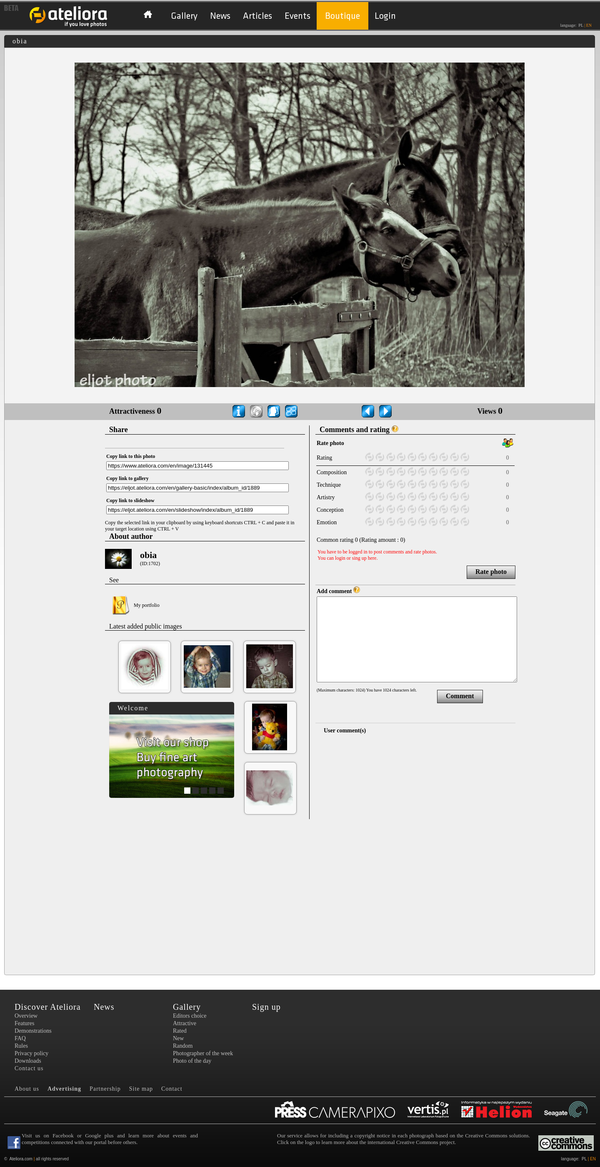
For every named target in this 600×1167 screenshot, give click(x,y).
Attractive (184, 1023)
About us (27, 1089)
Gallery (184, 16)
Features (24, 1023)
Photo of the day (192, 1061)
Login (385, 16)
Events (297, 16)
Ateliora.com (20, 1159)
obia (148, 555)
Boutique (342, 16)
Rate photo (491, 571)
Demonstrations (33, 1031)
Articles (257, 16)
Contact (171, 1089)
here (372, 558)
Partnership (105, 1089)
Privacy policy (31, 1053)
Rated (180, 1031)
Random (182, 1046)
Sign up (266, 1006)
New (178, 1038)
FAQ (20, 1038)
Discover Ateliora (48, 1006)
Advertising (64, 1089)
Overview (26, 1016)
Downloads (28, 1061)
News (220, 16)
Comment (460, 695)
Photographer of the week (203, 1053)
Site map (141, 1089)
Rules (21, 1046)
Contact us (29, 1068)
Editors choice (189, 1016)
